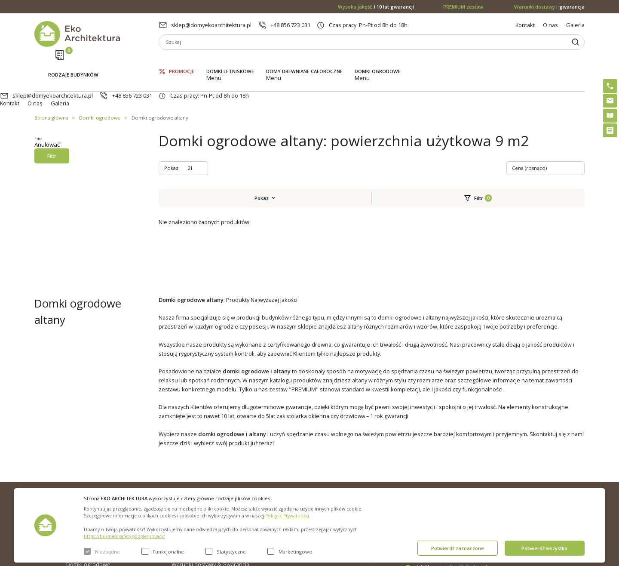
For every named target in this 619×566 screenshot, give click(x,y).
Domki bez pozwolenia (310, 458)
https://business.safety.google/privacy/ (124, 536)
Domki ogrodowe (378, 60)
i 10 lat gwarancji (376, 6)
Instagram (561, 460)
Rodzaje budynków (73, 61)
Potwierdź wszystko (544, 548)
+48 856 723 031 (290, 25)
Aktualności (186, 472)
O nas (550, 25)
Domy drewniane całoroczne (304, 60)
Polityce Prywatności (287, 516)
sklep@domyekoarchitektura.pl (211, 25)
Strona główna (51, 85)
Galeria (575, 25)
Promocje (181, 60)
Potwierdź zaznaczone (457, 548)
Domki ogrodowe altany (160, 85)
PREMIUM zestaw (303, 472)
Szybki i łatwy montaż (308, 486)
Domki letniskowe (230, 60)
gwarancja (549, 6)
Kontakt (525, 25)
